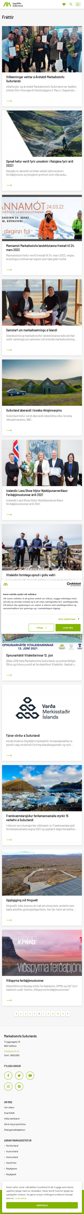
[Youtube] (30, 1075)
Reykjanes (11, 1168)
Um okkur (9, 1107)
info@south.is (11, 1051)
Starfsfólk (9, 1112)
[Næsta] (68, 1013)
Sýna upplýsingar (67, 619)
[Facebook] (8, 1075)
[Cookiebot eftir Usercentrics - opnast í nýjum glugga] (69, 584)
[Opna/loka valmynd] (77, 4)
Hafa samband (11, 1118)
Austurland (12, 1151)
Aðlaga (41, 627)
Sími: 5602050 (11, 1055)
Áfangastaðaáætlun (14, 1129)
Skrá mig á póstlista (15, 1124)
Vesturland (12, 1157)
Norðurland (12, 1145)
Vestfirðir (11, 1162)
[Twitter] (19, 1075)
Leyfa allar (68, 627)
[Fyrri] (16, 1013)
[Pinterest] (19, 1086)
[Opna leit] (70, 4)
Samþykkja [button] (42, 1205)
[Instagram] (8, 1086)
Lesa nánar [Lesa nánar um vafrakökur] (21, 1198)
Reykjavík (11, 1174)
